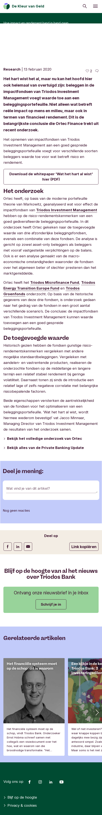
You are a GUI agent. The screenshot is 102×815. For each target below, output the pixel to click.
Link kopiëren (83, 546)
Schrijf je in (51, 604)
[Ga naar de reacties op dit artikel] (97, 71)
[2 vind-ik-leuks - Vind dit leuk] (89, 71)
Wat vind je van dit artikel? (28, 488)
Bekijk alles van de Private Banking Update (43, 448)
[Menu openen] (95, 6)
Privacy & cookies (20, 805)
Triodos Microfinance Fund (54, 282)
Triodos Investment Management (66, 210)
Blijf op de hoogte (20, 797)
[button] (96, 712)
